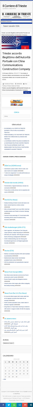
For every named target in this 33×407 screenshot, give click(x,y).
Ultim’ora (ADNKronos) (12, 165)
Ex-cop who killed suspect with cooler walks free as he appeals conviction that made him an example (16, 298)
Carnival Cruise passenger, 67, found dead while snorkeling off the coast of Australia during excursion (16, 217)
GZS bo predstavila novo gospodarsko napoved (16, 262)
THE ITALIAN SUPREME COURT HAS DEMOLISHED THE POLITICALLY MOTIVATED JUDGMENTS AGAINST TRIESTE (16, 147)
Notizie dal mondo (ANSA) (13, 183)
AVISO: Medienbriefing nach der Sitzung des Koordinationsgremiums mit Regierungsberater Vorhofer (16, 241)
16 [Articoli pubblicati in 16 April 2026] (16, 371)
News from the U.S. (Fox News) (15, 293)
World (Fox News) (10, 200)
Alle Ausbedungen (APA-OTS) (14, 227)
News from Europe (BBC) (13, 272)
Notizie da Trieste (15, 86)
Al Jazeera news (10, 318)
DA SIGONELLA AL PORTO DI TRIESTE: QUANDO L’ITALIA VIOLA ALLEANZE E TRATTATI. (14, 130)
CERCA (16, 112)
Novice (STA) (9, 250)
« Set (4, 379)
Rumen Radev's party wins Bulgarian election (15, 279)
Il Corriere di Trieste (15, 6)
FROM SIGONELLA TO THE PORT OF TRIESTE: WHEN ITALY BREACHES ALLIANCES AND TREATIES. (17, 137)
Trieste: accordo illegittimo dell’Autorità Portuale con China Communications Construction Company (16, 61)
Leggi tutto (27, 92)
